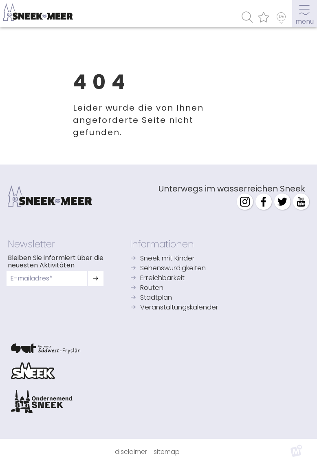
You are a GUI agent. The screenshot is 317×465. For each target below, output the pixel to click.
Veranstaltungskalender (179, 307)
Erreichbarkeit (162, 278)
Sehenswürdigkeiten (173, 268)
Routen (151, 288)
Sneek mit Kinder (167, 258)
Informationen (162, 244)
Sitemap (167, 451)
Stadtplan (156, 298)
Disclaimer (131, 451)
